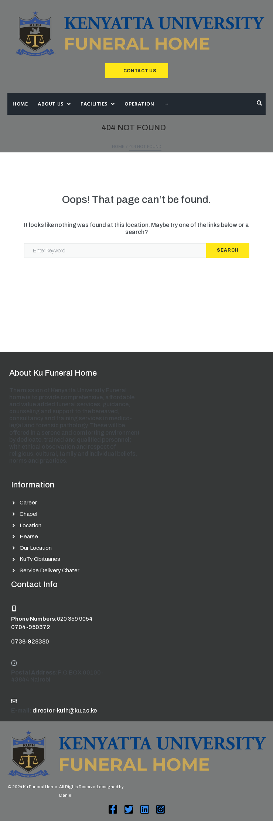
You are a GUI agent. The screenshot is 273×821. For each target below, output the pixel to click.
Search (228, 250)
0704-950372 (30, 627)
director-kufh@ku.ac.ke (65, 710)
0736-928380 (30, 641)
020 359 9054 (74, 619)
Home (118, 146)
